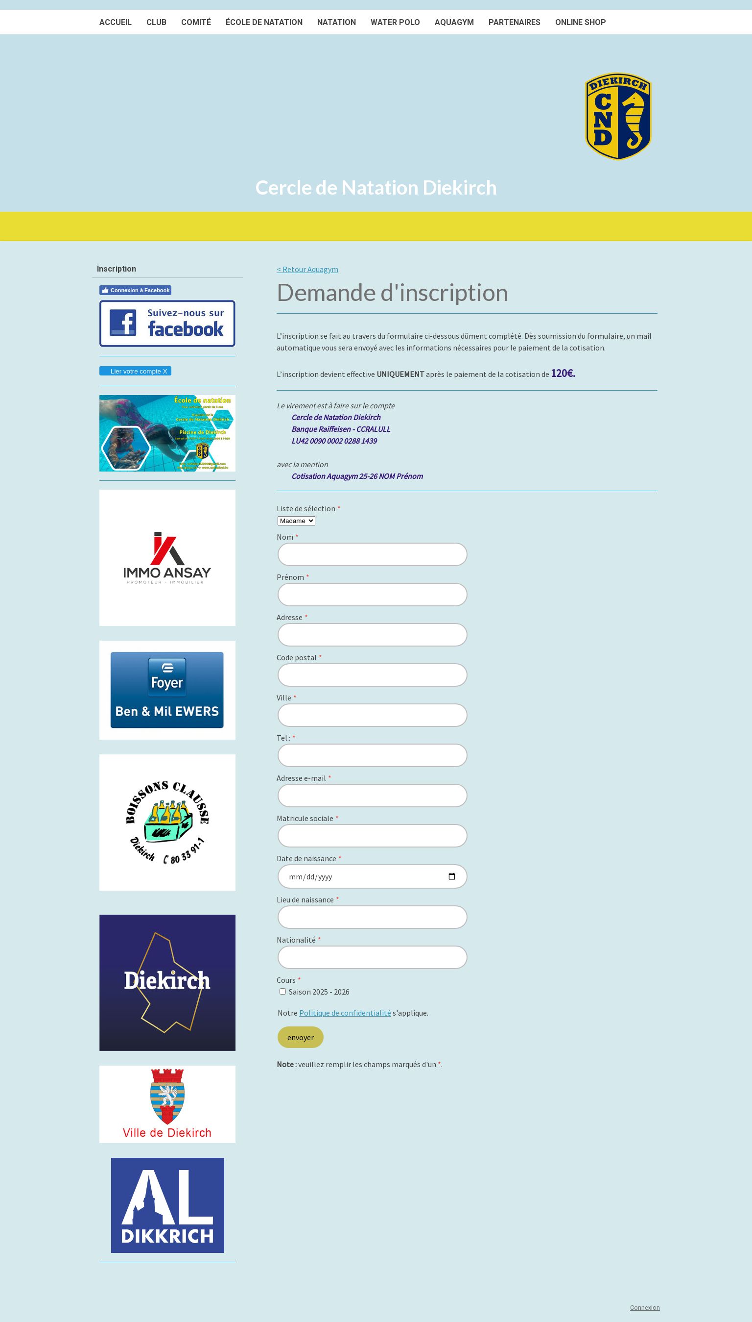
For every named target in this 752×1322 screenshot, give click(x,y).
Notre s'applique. (353, 1013)
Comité (196, 22)
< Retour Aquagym (307, 269)
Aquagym (454, 22)
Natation (336, 22)
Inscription (116, 269)
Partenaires (514, 22)
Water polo (395, 22)
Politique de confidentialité (345, 1013)
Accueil (115, 22)
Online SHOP (580, 22)
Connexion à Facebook (135, 290)
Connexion (645, 1307)
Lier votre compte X (134, 371)
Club (156, 22)
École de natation (264, 22)
